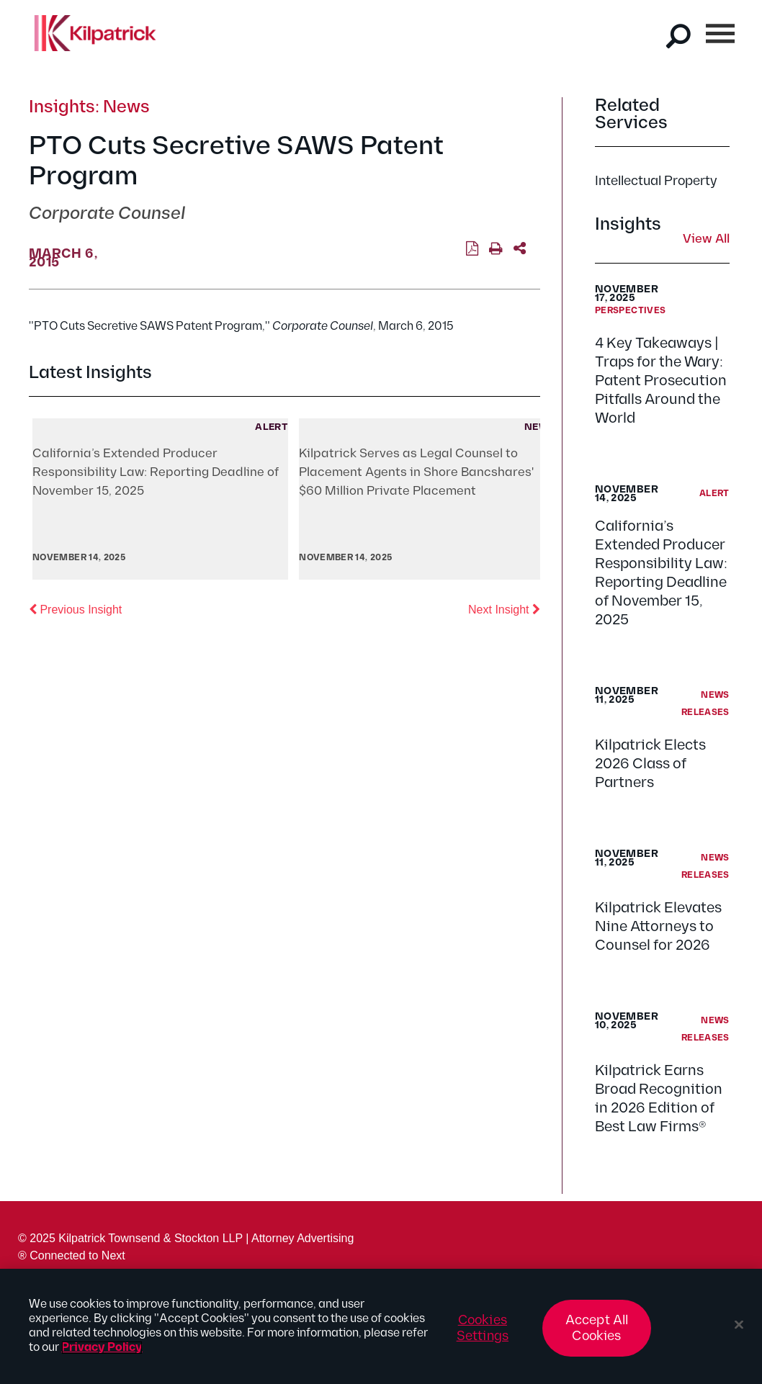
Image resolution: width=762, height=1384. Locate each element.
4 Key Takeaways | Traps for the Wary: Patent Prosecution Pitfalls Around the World (661, 381)
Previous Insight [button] (75, 608)
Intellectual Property (656, 181)
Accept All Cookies (597, 1328)
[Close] (739, 1325)
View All (706, 239)
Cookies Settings (482, 1328)
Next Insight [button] (504, 608)
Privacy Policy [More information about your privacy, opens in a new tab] (102, 1347)
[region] (381, 1326)
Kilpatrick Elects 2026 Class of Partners (650, 764)
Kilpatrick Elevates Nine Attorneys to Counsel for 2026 (658, 926)
